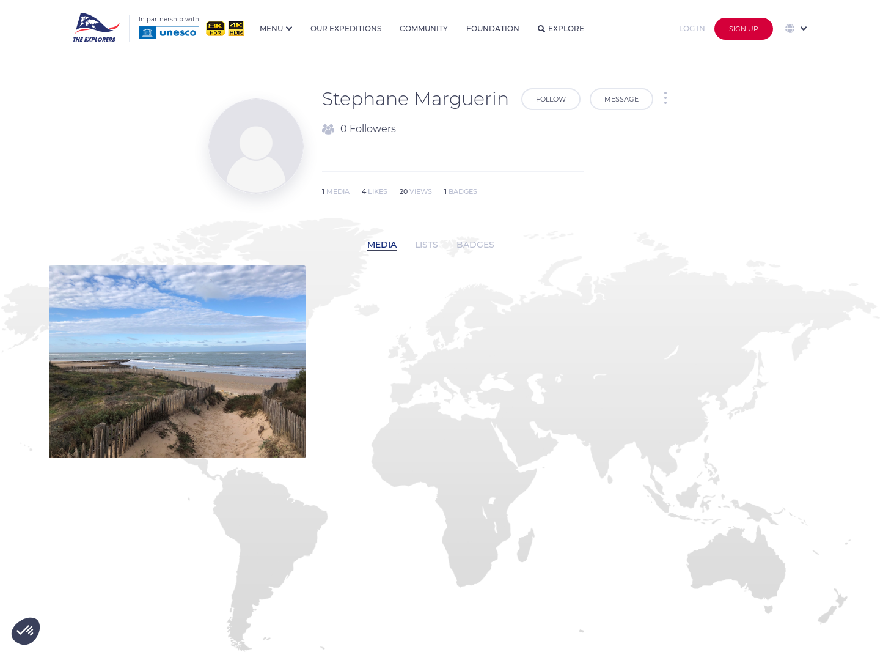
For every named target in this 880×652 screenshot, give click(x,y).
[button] (25, 631)
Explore (561, 28)
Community (424, 28)
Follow (551, 99)
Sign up (743, 28)
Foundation (492, 28)
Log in (692, 28)
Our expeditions (345, 28)
